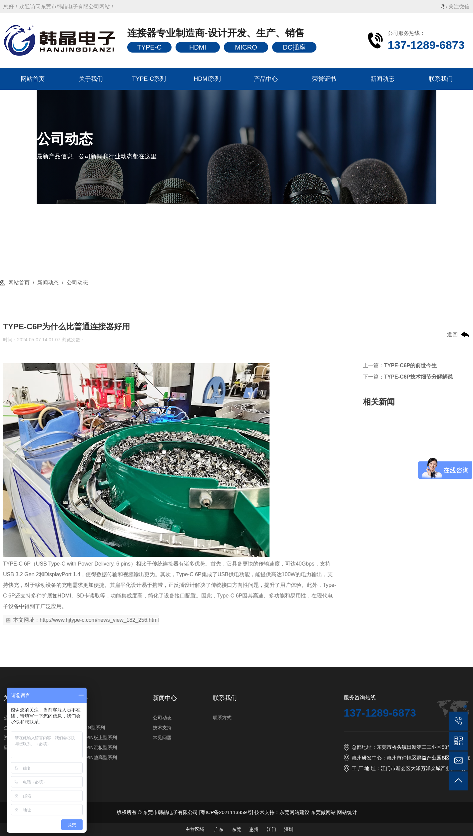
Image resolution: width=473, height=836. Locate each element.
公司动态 (76, 282)
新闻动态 (382, 79)
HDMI (197, 47)
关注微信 (459, 6)
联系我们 (441, 79)
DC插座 (294, 47)
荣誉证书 (324, 79)
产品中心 (266, 79)
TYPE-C (149, 47)
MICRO (246, 47)
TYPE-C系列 (149, 79)
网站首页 (33, 79)
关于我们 (91, 79)
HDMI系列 (207, 79)
